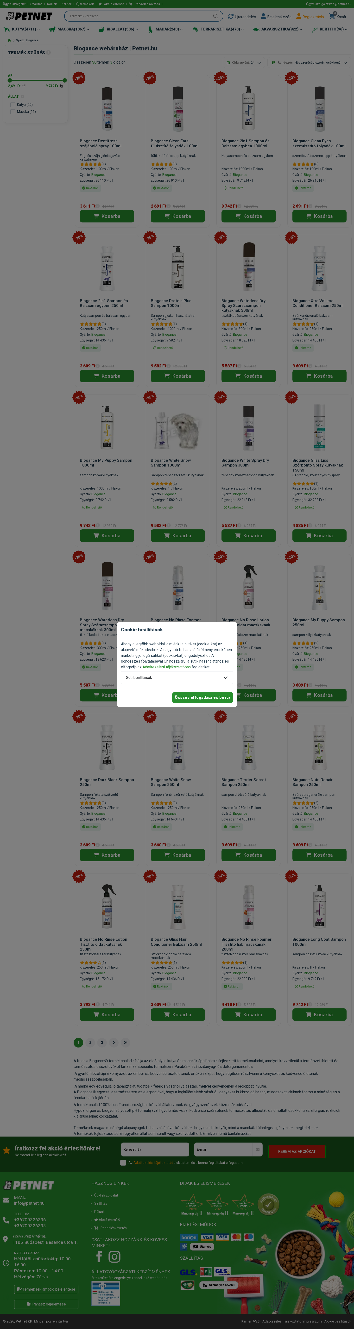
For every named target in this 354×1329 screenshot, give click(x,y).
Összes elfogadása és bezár (202, 697)
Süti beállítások (139, 677)
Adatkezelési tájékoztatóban (167, 667)
